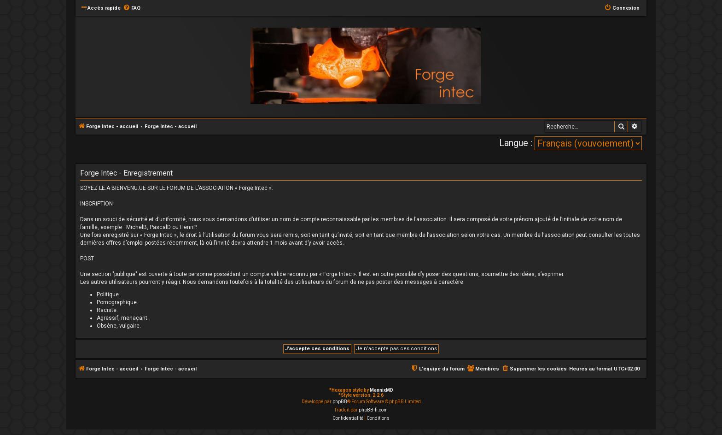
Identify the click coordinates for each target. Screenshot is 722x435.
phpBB (339, 401)
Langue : (515, 142)
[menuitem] (131, 8)
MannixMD (381, 390)
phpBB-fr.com (373, 409)
